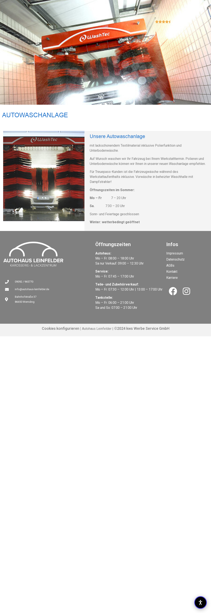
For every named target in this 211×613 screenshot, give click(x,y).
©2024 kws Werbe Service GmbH (141, 328)
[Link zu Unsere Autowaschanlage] (49, 254)
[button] (200, 602)
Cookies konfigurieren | (61, 328)
